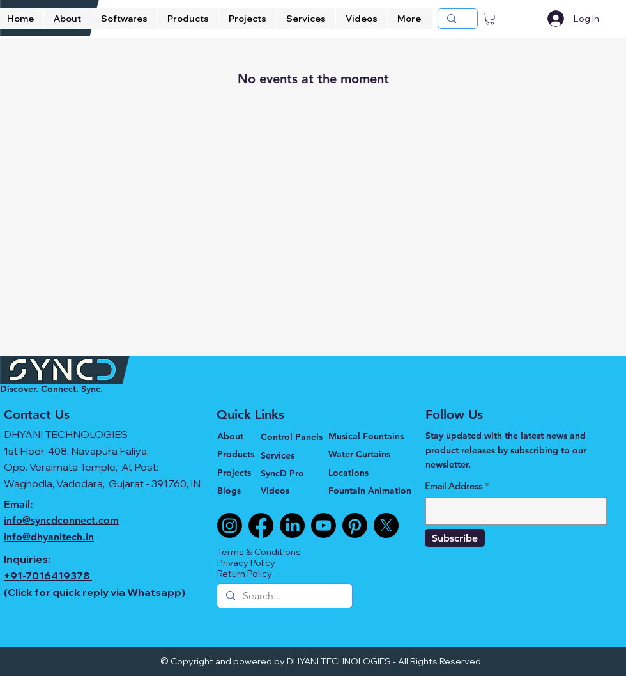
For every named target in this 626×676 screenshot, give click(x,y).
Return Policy (244, 573)
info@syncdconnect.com (61, 520)
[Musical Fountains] (368, 436)
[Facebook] (260, 525)
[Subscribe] (455, 538)
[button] (490, 18)
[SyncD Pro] (287, 473)
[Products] (239, 454)
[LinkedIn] (292, 525)
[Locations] (368, 473)
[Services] (294, 455)
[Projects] (239, 473)
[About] (239, 436)
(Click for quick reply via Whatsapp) (94, 592)
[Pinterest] (354, 525)
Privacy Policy (246, 563)
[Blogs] (239, 490)
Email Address (453, 486)
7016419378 (58, 575)
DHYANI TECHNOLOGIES (66, 434)
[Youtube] (323, 525)
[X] (386, 525)
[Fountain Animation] (372, 490)
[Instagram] (229, 525)
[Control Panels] (294, 436)
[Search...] (284, 596)
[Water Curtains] (368, 454)
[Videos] (287, 490)
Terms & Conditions (259, 552)
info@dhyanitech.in (49, 537)
